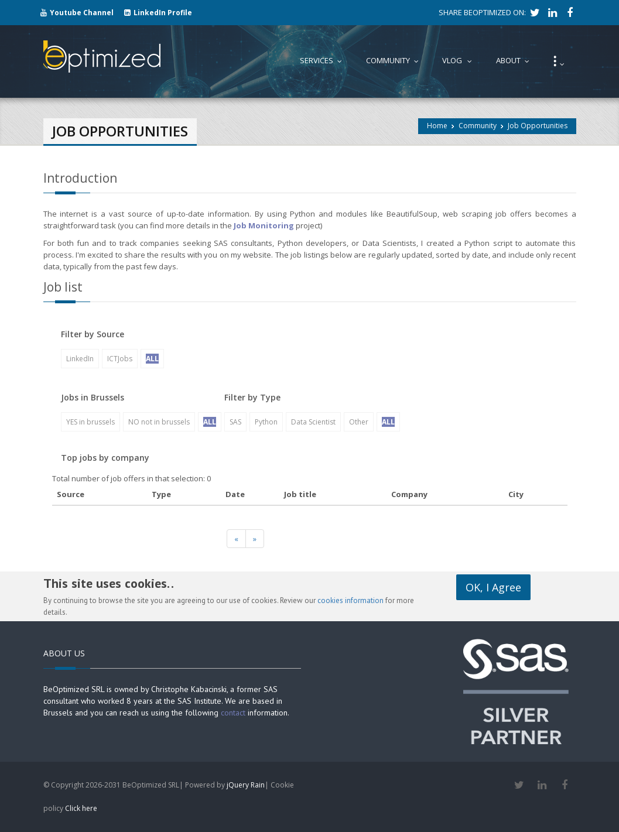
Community (478, 126)
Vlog (459, 60)
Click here (81, 808)
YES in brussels (90, 422)
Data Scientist (313, 422)
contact (233, 712)
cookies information (350, 600)
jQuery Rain (246, 785)
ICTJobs (119, 359)
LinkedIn (80, 359)
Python (266, 422)
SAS (235, 422)
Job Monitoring (264, 225)
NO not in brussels (159, 422)
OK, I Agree (493, 587)
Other (358, 422)
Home (437, 126)
